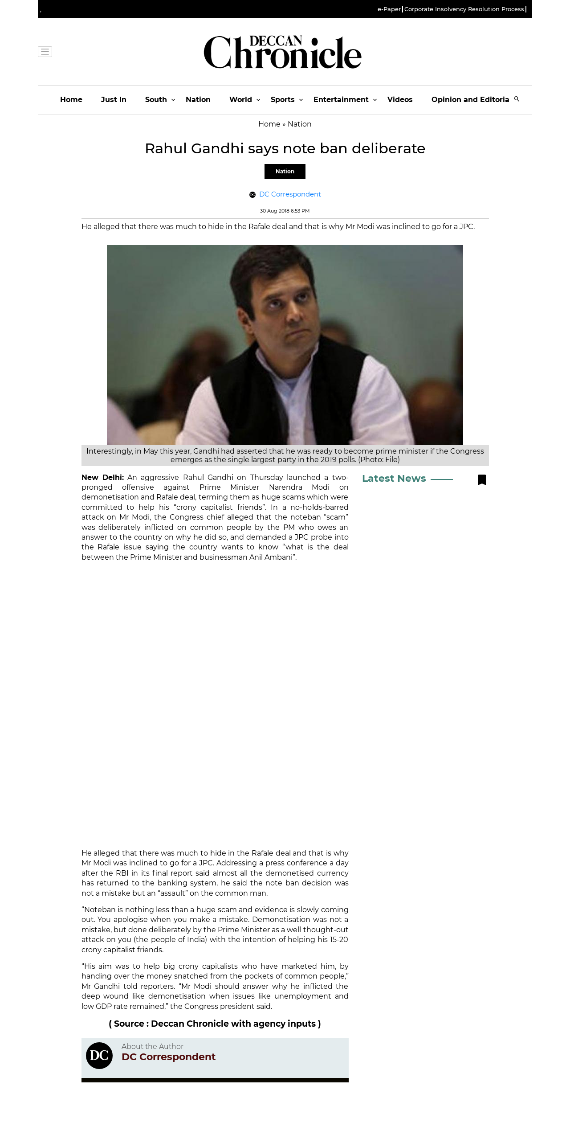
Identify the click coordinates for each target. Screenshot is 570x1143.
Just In (113, 99)
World (240, 99)
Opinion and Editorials (474, 99)
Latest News (394, 478)
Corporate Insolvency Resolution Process (464, 9)
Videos (400, 99)
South (156, 99)
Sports (283, 99)
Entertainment (341, 99)
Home (71, 99)
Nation (198, 99)
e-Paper (389, 9)
